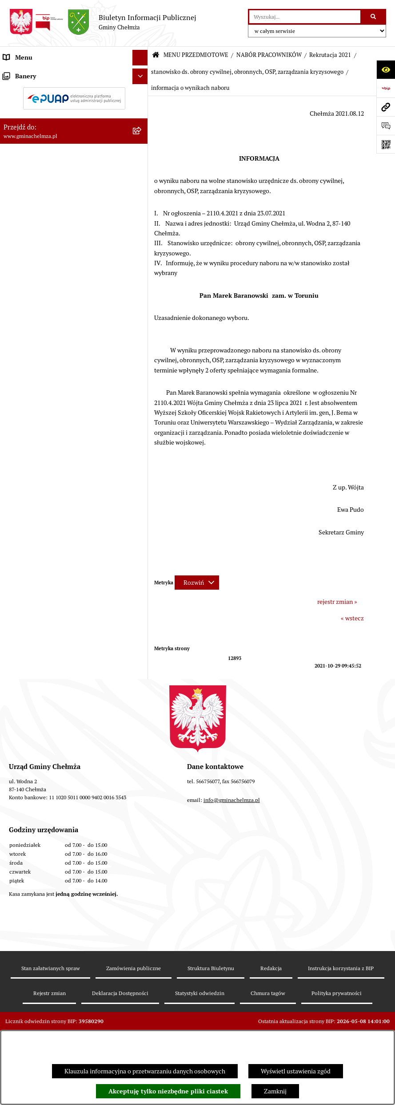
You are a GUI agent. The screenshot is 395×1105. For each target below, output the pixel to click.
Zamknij (275, 1091)
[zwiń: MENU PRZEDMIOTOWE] (142, 73)
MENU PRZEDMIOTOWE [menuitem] (37, 73)
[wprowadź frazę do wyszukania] (305, 16)
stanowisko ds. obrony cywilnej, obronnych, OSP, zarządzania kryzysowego (247, 72)
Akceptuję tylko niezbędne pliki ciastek (168, 1091)
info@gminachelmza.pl (231, 920)
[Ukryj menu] (140, 57)
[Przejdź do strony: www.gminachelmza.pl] (385, 106)
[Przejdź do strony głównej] (102, 22)
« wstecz (352, 618)
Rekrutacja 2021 (330, 55)
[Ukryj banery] (140, 732)
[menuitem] (74, 94)
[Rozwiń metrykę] (197, 582)
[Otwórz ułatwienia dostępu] (385, 69)
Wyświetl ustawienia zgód (296, 1071)
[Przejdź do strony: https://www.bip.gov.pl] (385, 88)
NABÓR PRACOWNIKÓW (269, 55)
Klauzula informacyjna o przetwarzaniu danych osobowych (144, 1071)
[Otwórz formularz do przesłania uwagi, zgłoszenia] (385, 125)
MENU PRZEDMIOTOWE (196, 55)
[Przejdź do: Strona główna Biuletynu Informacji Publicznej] (156, 55)
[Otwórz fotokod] (385, 144)
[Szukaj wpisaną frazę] (374, 16)
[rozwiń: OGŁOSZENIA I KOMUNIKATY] (142, 94)
